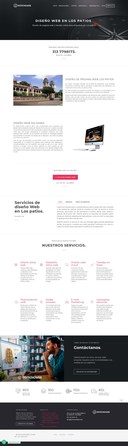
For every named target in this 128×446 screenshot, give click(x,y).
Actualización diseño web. (50, 415)
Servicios (62, 434)
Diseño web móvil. (47, 421)
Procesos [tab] (69, 202)
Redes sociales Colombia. (50, 417)
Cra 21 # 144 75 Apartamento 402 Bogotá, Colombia (76, 414)
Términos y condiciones (49, 426)
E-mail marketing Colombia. (50, 419)
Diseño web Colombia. (49, 413)
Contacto (71, 434)
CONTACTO (110, 5)
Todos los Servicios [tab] (82, 202)
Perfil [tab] (60, 202)
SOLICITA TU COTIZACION (86, 372)
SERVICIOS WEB (63, 5)
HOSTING (74, 5)
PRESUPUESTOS (94, 5)
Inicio (55, 5)
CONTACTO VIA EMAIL (25, 423)
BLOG (103, 5)
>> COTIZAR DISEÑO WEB (65, 177)
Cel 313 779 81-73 (72, 417)
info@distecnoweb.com (74, 419)
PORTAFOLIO (82, 5)
